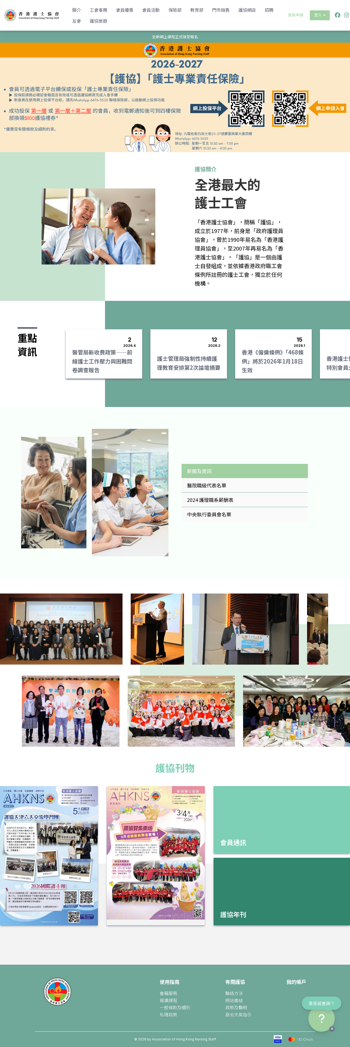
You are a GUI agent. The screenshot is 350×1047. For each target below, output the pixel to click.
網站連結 (234, 1000)
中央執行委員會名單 (209, 514)
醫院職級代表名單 (206, 485)
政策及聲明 (236, 1007)
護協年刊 (233, 914)
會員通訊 (233, 842)
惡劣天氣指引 (238, 1014)
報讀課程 (168, 1000)
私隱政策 (168, 1014)
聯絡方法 (234, 993)
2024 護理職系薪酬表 (210, 499)
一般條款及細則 (175, 1007)
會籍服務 (168, 993)
